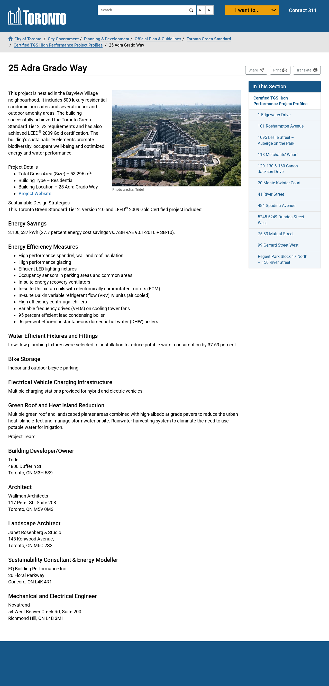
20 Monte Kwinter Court (279, 182)
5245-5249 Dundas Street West (281, 219)
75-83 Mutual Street (276, 233)
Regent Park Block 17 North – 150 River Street (282, 259)
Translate (303, 70)
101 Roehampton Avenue (281, 126)
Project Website (35, 193)
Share (258, 69)
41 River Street (271, 194)
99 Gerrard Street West (278, 245)
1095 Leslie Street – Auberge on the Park (276, 140)
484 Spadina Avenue (276, 205)
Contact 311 (303, 10)
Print (277, 70)
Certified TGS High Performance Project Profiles (280, 101)
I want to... (247, 9)
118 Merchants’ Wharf (278, 154)
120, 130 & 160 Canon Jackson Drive (278, 169)
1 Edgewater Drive (274, 114)
